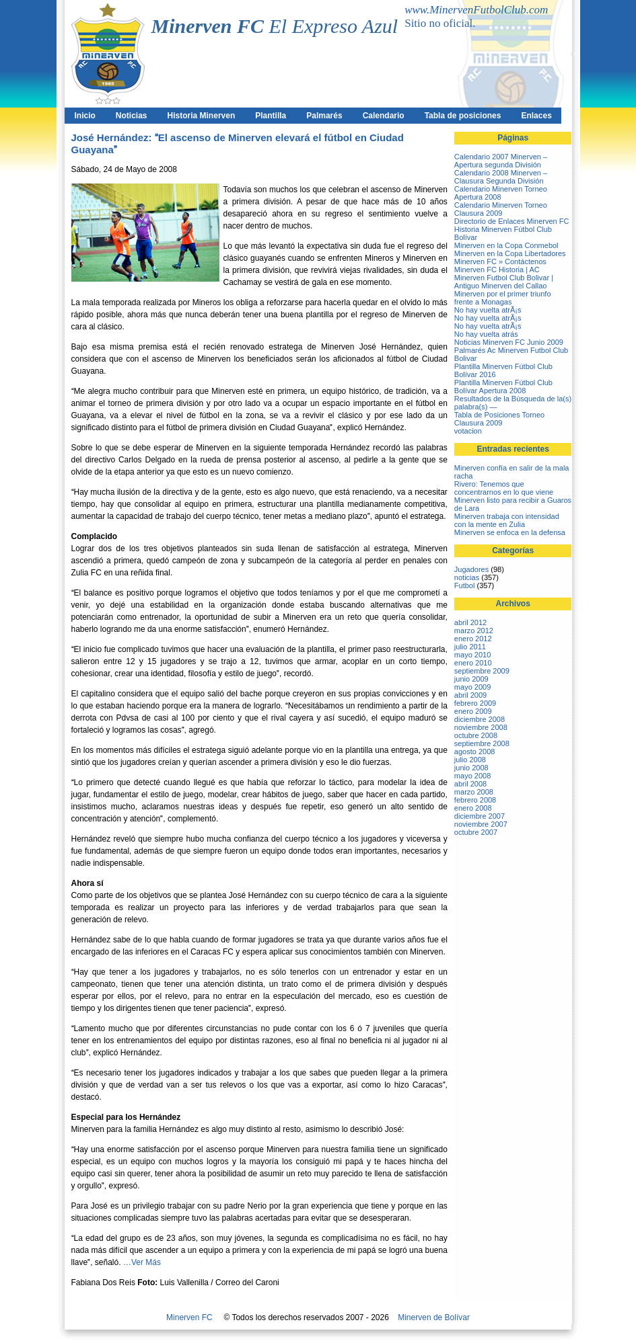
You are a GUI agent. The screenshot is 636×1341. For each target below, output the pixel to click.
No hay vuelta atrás (486, 334)
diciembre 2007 (479, 816)
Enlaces (536, 115)
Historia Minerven (202, 115)
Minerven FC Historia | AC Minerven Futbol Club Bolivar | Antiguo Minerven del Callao (503, 278)
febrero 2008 (475, 800)
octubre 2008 (475, 735)
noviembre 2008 (480, 727)
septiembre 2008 (481, 743)
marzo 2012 (473, 630)
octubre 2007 (475, 832)
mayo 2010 (472, 655)
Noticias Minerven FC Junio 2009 (508, 342)
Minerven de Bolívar (434, 1317)
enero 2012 (473, 639)
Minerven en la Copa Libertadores (510, 253)
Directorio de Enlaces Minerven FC (511, 221)
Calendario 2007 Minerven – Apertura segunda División (500, 161)
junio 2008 (471, 768)
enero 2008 (473, 808)
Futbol (464, 585)
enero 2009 (473, 711)
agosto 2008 (474, 751)
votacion (468, 431)
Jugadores (471, 569)
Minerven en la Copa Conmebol (506, 245)
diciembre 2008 (479, 719)
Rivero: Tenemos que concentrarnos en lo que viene (503, 488)
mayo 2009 (472, 687)
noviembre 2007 (480, 824)
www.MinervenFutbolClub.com (476, 9)
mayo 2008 (472, 776)
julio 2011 (470, 647)
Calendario (383, 115)
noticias (466, 577)
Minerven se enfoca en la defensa (509, 532)
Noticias (131, 115)
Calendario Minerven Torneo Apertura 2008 (500, 193)
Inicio (85, 115)
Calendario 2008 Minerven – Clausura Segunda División (500, 177)
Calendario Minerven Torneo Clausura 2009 (500, 209)
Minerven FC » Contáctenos (500, 261)
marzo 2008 (473, 792)
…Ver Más (142, 1262)
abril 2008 (470, 784)
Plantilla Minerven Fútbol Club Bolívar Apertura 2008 (503, 386)
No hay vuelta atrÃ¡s (488, 310)
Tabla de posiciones (463, 115)
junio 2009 (471, 679)
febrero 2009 (475, 703)
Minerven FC (189, 1317)
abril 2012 (470, 622)
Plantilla (270, 115)
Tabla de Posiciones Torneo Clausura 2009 (499, 419)
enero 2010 (473, 663)
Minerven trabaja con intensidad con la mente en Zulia (506, 520)
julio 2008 (470, 760)
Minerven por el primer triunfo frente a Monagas (502, 298)
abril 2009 (470, 695)
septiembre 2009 (481, 671)
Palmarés (324, 115)
